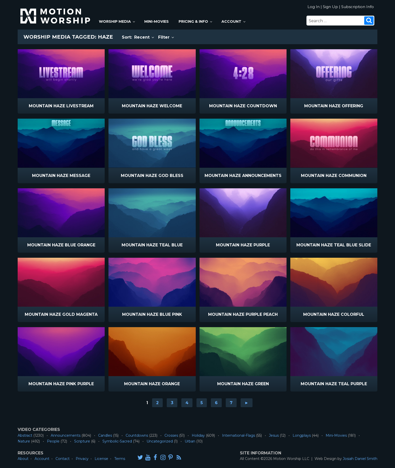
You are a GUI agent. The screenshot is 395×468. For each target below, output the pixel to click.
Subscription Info (357, 6)
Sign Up (330, 6)
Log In (313, 6)
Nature (24, 441)
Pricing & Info (196, 21)
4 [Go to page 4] (186, 402)
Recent (144, 37)
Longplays (302, 435)
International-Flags (238, 435)
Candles (105, 435)
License (101, 458)
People (53, 441)
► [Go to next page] (247, 402)
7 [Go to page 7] (231, 402)
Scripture (82, 441)
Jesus (274, 435)
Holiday (198, 435)
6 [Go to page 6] (216, 402)
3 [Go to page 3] (172, 402)
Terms (119, 458)
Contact (62, 458)
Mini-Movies (156, 21)
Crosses (171, 435)
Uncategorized (160, 441)
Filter (166, 37)
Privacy (82, 458)
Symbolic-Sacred (117, 441)
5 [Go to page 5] (202, 402)
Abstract (25, 435)
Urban (190, 441)
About (23, 458)
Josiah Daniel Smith (360, 458)
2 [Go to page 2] (157, 402)
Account (233, 21)
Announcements (65, 435)
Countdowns (137, 435)
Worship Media (117, 21)
